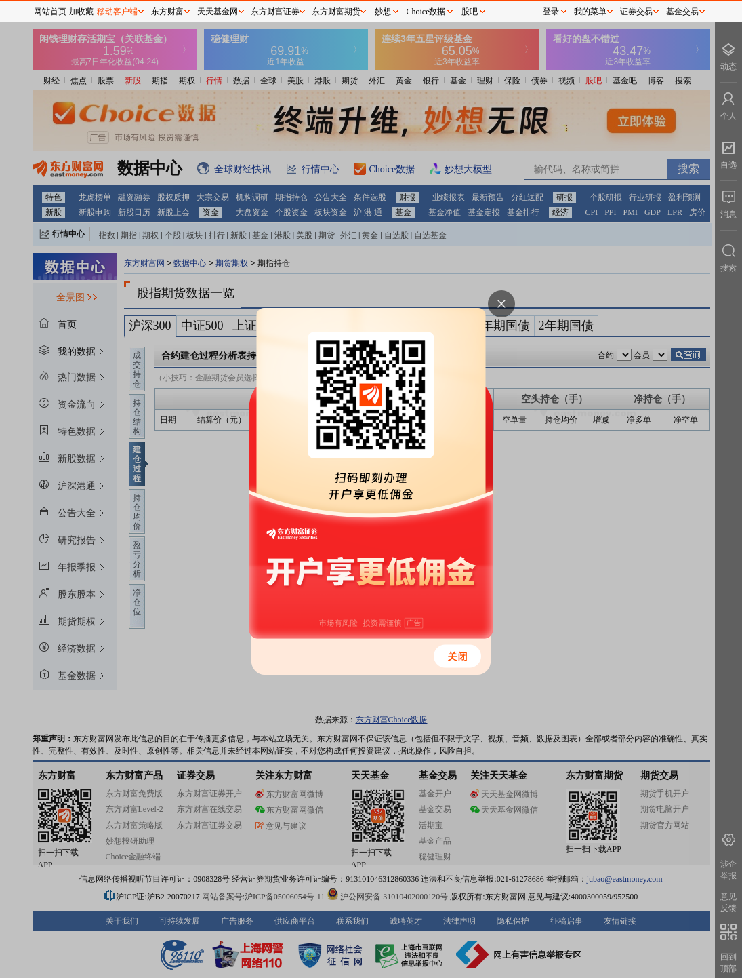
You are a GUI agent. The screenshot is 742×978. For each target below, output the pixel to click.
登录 (551, 11)
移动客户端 (117, 11)
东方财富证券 (275, 11)
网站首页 (50, 11)
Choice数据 (426, 11)
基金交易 (682, 11)
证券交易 (636, 11)
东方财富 (167, 11)
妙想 (383, 11)
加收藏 (81, 11)
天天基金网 (217, 11)
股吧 (469, 11)
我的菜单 (590, 11)
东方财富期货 (336, 11)
